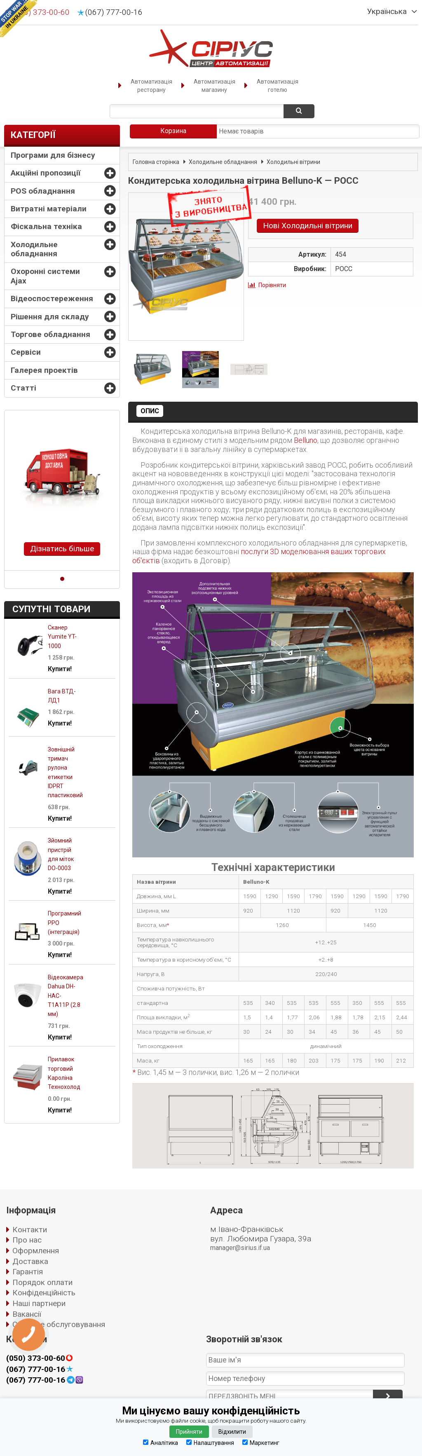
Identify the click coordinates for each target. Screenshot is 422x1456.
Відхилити (232, 1431)
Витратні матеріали (49, 208)
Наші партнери (39, 1303)
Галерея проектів (44, 370)
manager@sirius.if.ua (240, 1248)
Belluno (305, 440)
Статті (23, 388)
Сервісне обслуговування (58, 1324)
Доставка (30, 1261)
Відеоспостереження (52, 298)
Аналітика (160, 1443)
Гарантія (27, 1271)
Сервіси (26, 352)
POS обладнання (43, 191)
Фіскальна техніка (46, 226)
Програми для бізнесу (53, 155)
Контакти (29, 1229)
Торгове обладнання (50, 334)
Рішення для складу (50, 316)
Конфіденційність (43, 1292)
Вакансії (26, 1314)
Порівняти (272, 285)
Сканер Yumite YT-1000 (62, 636)
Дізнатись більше (62, 548)
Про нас (27, 1240)
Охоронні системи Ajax (45, 276)
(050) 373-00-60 (35, 1358)
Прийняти (189, 1431)
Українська (387, 11)
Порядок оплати (42, 1282)
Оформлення (35, 1250)
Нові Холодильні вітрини (307, 225)
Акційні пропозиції (45, 173)
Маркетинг (260, 1443)
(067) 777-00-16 (114, 12)
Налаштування (210, 1443)
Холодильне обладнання (34, 249)
